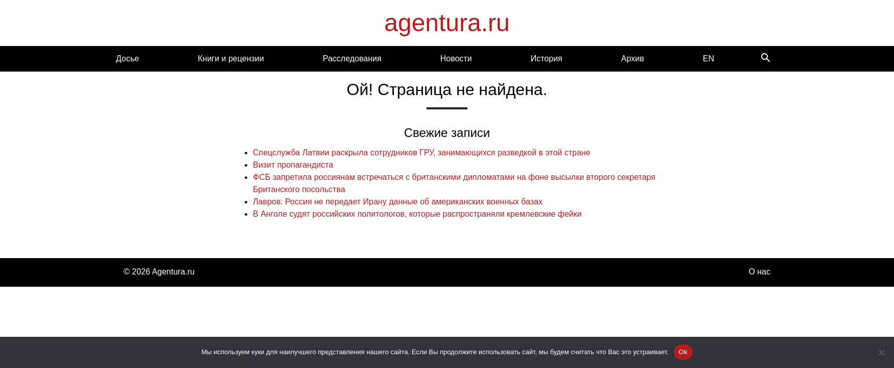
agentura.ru (447, 22)
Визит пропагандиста (293, 164)
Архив (632, 58)
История (546, 58)
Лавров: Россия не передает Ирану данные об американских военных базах (398, 201)
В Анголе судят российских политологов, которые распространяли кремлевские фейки (417, 214)
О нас (759, 271)
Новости (456, 58)
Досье (127, 58)
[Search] (766, 58)
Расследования (352, 58)
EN (708, 58)
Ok (683, 352)
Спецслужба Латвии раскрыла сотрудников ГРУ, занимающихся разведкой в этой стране (422, 152)
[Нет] (881, 352)
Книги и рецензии (231, 58)
